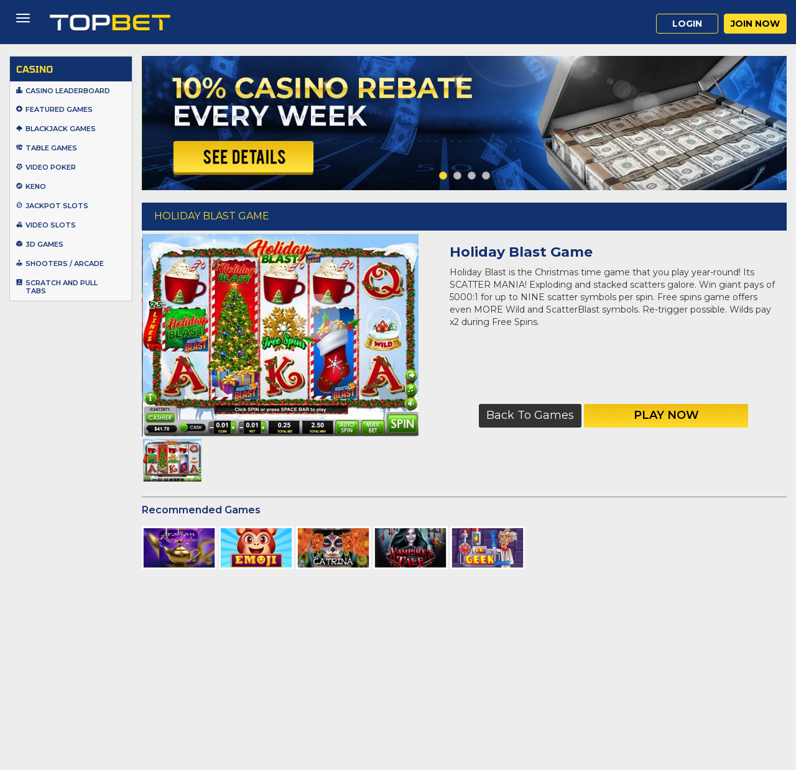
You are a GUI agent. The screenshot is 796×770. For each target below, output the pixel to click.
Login (687, 23)
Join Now (755, 23)
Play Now (666, 415)
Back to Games (530, 415)
